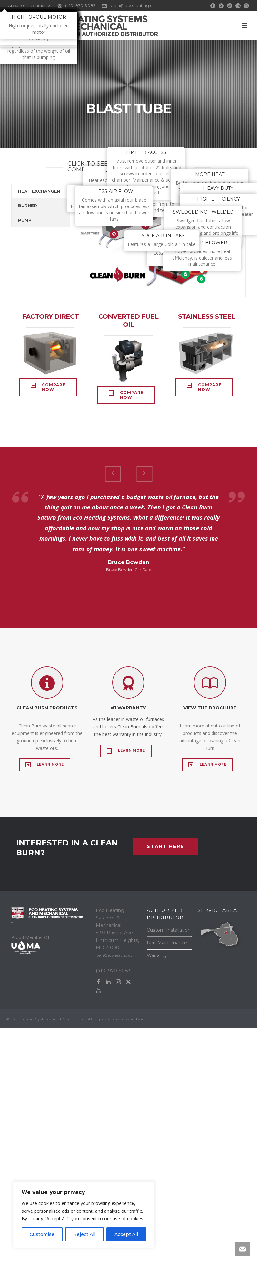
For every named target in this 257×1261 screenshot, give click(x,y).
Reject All (84, 1234)
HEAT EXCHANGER (39, 191)
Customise (42, 1234)
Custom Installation (169, 930)
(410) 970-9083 (80, 5)
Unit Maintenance (167, 943)
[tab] (40, 191)
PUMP (25, 220)
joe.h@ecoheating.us (132, 5)
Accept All (126, 1234)
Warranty (157, 955)
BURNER (27, 205)
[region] (84, 1214)
